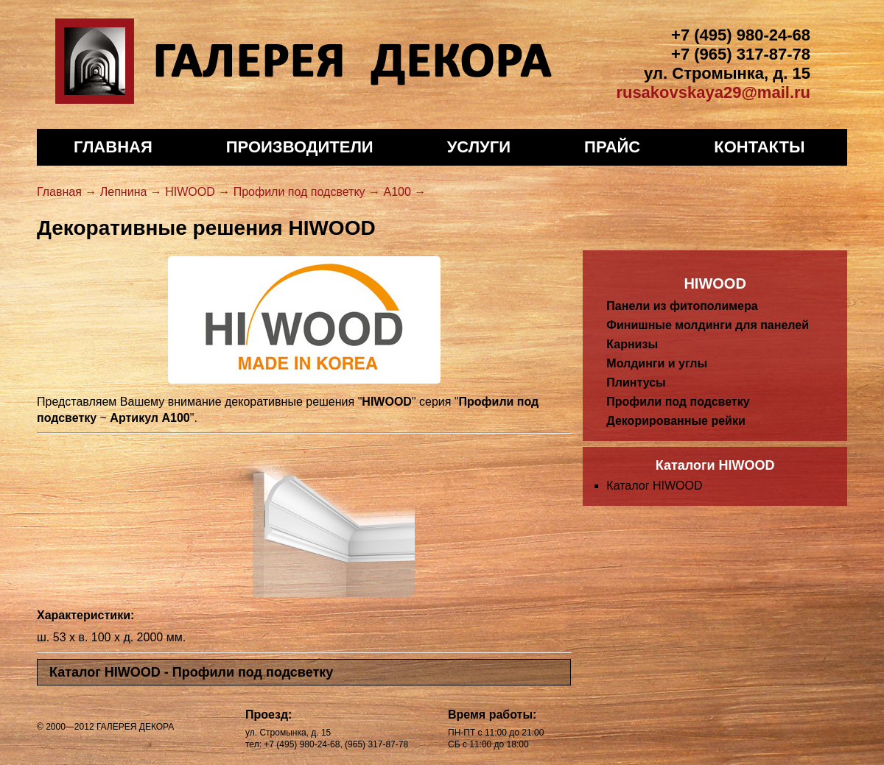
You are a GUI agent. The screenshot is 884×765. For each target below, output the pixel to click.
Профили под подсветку (677, 401)
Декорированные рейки (675, 421)
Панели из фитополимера (681, 306)
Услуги (479, 147)
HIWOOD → (197, 192)
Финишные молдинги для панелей (707, 325)
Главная (113, 147)
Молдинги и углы (656, 363)
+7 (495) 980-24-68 (740, 35)
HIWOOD (715, 283)
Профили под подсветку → (307, 192)
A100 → (404, 192)
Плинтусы (635, 382)
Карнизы (632, 344)
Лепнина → (131, 192)
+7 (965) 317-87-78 (740, 54)
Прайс (612, 147)
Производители (299, 147)
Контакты (759, 147)
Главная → (67, 192)
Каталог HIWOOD (654, 485)
